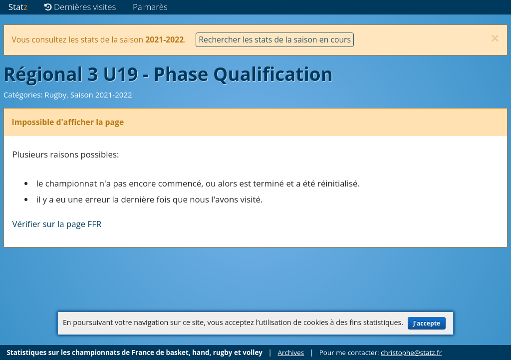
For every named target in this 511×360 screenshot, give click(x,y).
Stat (17, 6)
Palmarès (150, 6)
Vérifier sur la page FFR (57, 224)
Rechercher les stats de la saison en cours (275, 39)
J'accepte (426, 323)
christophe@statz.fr (411, 352)
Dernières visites (80, 6)
